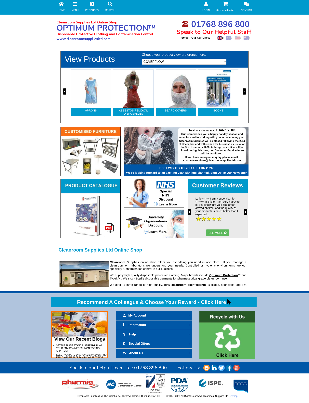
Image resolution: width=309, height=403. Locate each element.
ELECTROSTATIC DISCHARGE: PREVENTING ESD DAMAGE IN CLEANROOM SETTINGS (81, 356)
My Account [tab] (157, 315)
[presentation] (64, 91)
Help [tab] (157, 334)
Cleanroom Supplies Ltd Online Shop (87, 22)
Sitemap (233, 396)
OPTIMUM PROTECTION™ (106, 28)
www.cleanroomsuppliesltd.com (84, 38)
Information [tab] (157, 325)
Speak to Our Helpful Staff (214, 32)
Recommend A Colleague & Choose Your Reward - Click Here (151, 302)
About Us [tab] (157, 353)
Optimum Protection (223, 275)
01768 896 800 (216, 24)
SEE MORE (217, 232)
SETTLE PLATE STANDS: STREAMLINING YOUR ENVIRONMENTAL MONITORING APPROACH (79, 348)
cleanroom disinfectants (188, 284)
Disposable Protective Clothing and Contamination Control (105, 34)
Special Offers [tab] (157, 343)
